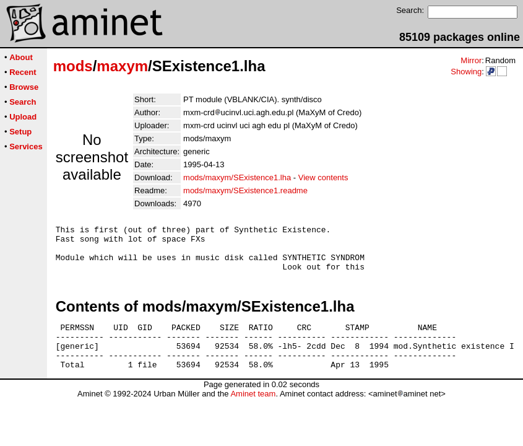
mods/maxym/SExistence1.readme (245, 190)
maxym (122, 66)
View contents (323, 177)
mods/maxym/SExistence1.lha (237, 177)
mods (73, 66)
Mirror (471, 60)
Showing (466, 71)
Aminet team (252, 412)
